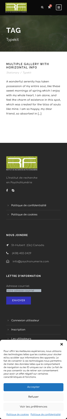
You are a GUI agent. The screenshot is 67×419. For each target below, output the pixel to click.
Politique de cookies (17, 414)
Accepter (33, 387)
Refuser (33, 396)
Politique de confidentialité (46, 414)
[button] (61, 344)
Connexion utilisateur (25, 320)
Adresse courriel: (18, 286)
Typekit (27, 73)
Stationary (12, 73)
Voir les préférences (33, 406)
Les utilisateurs (21, 338)
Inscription (18, 329)
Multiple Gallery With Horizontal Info (27, 65)
